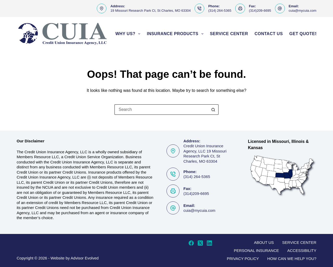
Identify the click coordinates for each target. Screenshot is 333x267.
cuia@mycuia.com (302, 10)
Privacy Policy (243, 258)
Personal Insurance (256, 250)
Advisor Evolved (85, 258)
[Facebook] (191, 243)
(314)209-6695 (260, 10)
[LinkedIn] (209, 243)
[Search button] (213, 109)
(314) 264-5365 (219, 10)
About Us (264, 242)
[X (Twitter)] (200, 243)
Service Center (229, 33)
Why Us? (128, 34)
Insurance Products (176, 34)
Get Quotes (306, 34)
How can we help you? (291, 258)
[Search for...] (161, 109)
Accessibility (301, 250)
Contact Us (269, 33)
